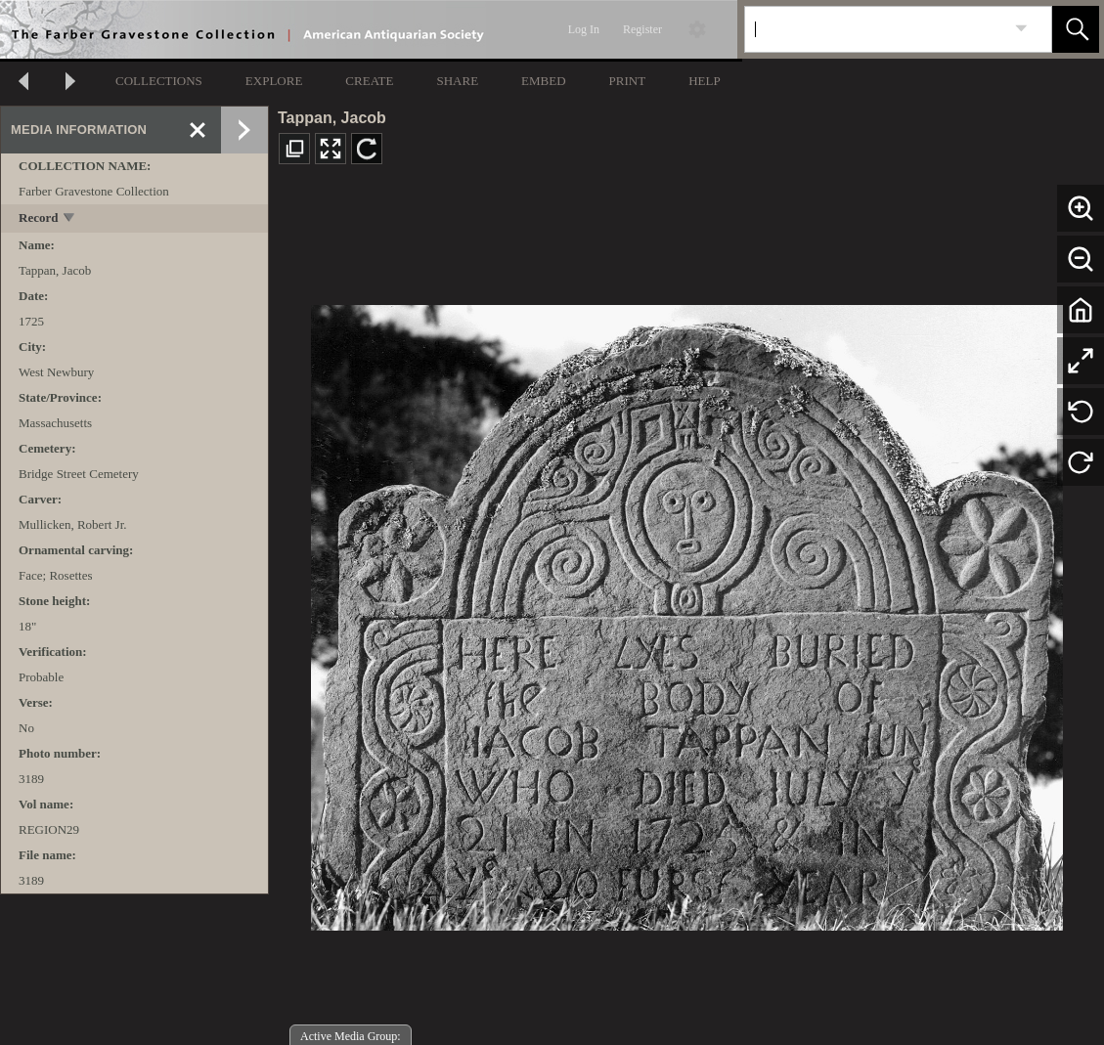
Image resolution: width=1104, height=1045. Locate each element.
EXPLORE (274, 80)
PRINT (627, 80)
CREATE (369, 80)
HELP (704, 80)
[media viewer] (686, 612)
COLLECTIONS (158, 80)
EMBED (543, 80)
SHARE (457, 80)
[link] (1021, 29)
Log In (583, 29)
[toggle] (70, 219)
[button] (1075, 29)
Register (642, 29)
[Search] (875, 29)
